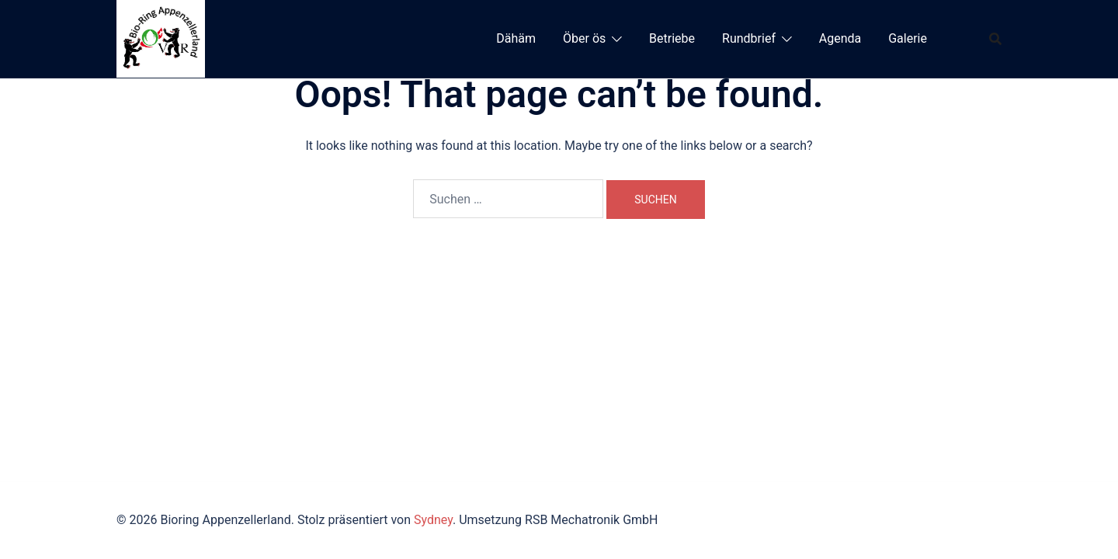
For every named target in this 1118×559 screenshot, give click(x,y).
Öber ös (584, 38)
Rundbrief (749, 38)
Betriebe (672, 38)
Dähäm (516, 38)
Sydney (433, 519)
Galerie (907, 38)
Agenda (840, 38)
